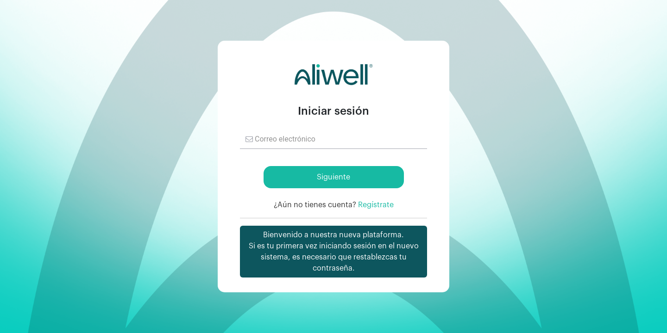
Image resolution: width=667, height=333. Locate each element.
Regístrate (376, 205)
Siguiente (333, 177)
